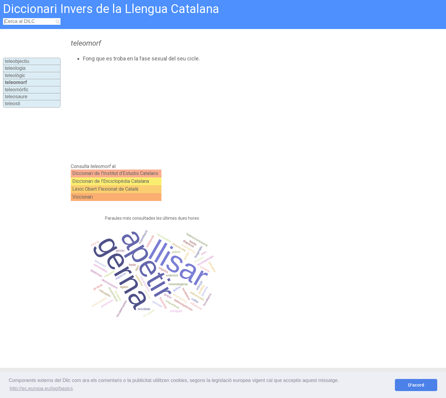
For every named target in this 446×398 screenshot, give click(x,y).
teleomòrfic (16, 89)
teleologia (15, 68)
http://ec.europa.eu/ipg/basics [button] (41, 388)
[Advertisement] (197, 112)
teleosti (12, 103)
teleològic (15, 75)
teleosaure (16, 96)
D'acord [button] (416, 385)
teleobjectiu (17, 61)
